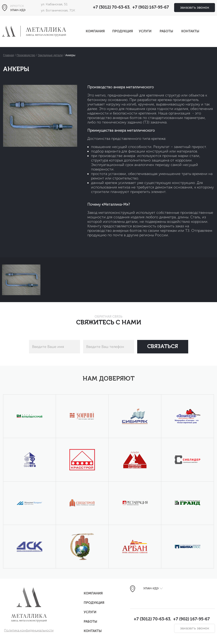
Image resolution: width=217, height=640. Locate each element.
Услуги (145, 31)
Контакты (190, 31)
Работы (166, 31)
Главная (8, 55)
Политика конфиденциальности (28, 630)
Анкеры (70, 55)
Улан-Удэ (18, 10)
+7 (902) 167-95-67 (150, 8)
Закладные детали (50, 55)
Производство (26, 55)
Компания (95, 31)
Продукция (122, 31)
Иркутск (17, 6)
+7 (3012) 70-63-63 (111, 8)
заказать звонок (194, 7)
